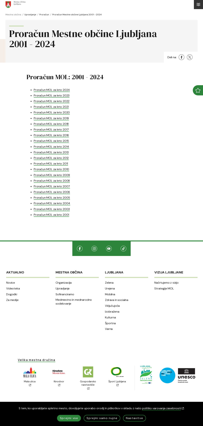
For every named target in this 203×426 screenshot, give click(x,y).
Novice (10, 283)
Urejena (110, 288)
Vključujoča (112, 306)
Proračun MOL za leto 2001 (51, 215)
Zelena (109, 283)
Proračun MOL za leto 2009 (52, 175)
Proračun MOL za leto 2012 (51, 158)
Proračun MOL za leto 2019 (51, 118)
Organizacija (64, 283)
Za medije (12, 300)
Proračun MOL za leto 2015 (51, 141)
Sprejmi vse (69, 418)
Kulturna (110, 317)
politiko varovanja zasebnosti (163, 408)
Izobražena (112, 311)
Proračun (44, 14)
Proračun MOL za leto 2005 (52, 198)
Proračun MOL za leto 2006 (52, 192)
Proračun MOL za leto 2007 (52, 186)
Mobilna (110, 294)
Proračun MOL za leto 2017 (51, 129)
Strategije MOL (164, 288)
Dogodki (11, 294)
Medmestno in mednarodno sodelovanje (74, 301)
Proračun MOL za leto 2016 (51, 135)
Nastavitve (134, 418)
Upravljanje (30, 14)
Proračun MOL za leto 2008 (52, 181)
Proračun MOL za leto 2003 (52, 209)
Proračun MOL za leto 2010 (51, 169)
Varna (109, 329)
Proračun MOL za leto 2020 (52, 112)
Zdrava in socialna (116, 300)
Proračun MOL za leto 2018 (51, 124)
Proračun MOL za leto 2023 (51, 95)
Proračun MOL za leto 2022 (51, 101)
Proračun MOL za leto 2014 (51, 147)
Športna (110, 323)
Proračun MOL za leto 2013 (51, 152)
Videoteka (13, 288)
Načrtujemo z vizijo (166, 283)
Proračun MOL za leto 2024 (52, 90)
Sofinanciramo (65, 294)
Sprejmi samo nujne (102, 418)
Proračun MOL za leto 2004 (52, 203)
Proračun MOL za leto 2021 (51, 107)
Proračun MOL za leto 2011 (51, 163)
